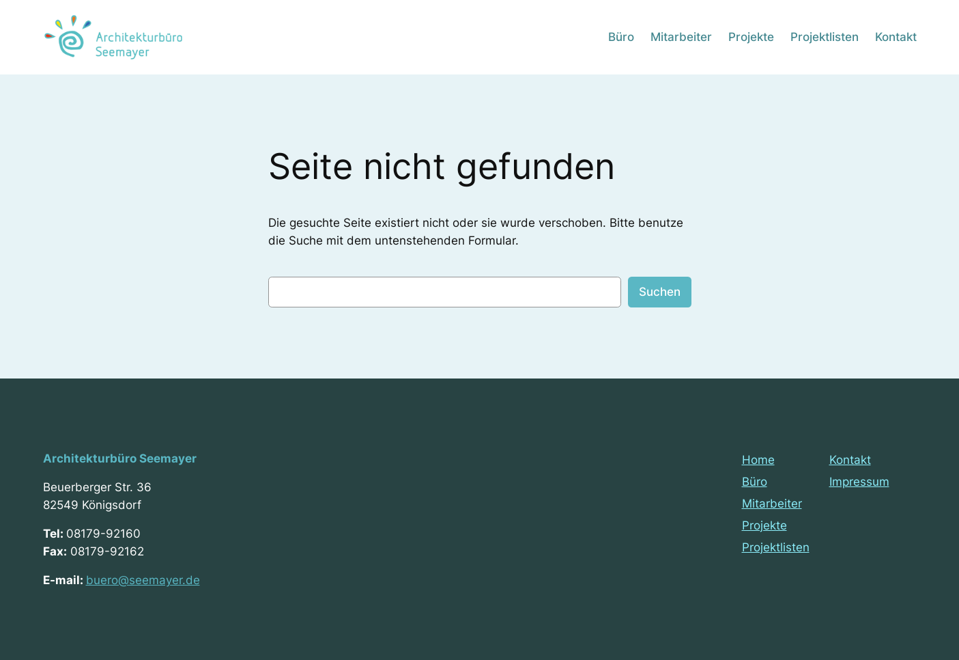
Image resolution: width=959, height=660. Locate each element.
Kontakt (850, 460)
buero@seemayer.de (143, 580)
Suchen (660, 292)
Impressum (859, 482)
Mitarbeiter (772, 503)
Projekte (764, 525)
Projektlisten (776, 547)
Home (758, 460)
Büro (754, 482)
